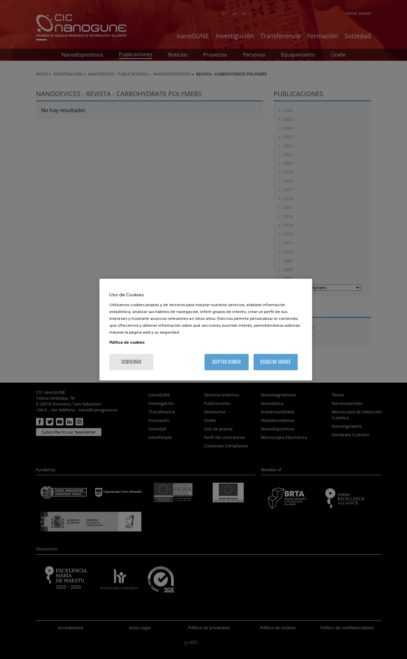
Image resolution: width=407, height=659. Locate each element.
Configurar (131, 362)
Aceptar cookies (226, 362)
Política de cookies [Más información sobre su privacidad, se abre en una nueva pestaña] (126, 342)
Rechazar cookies (275, 362)
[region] (205, 330)
